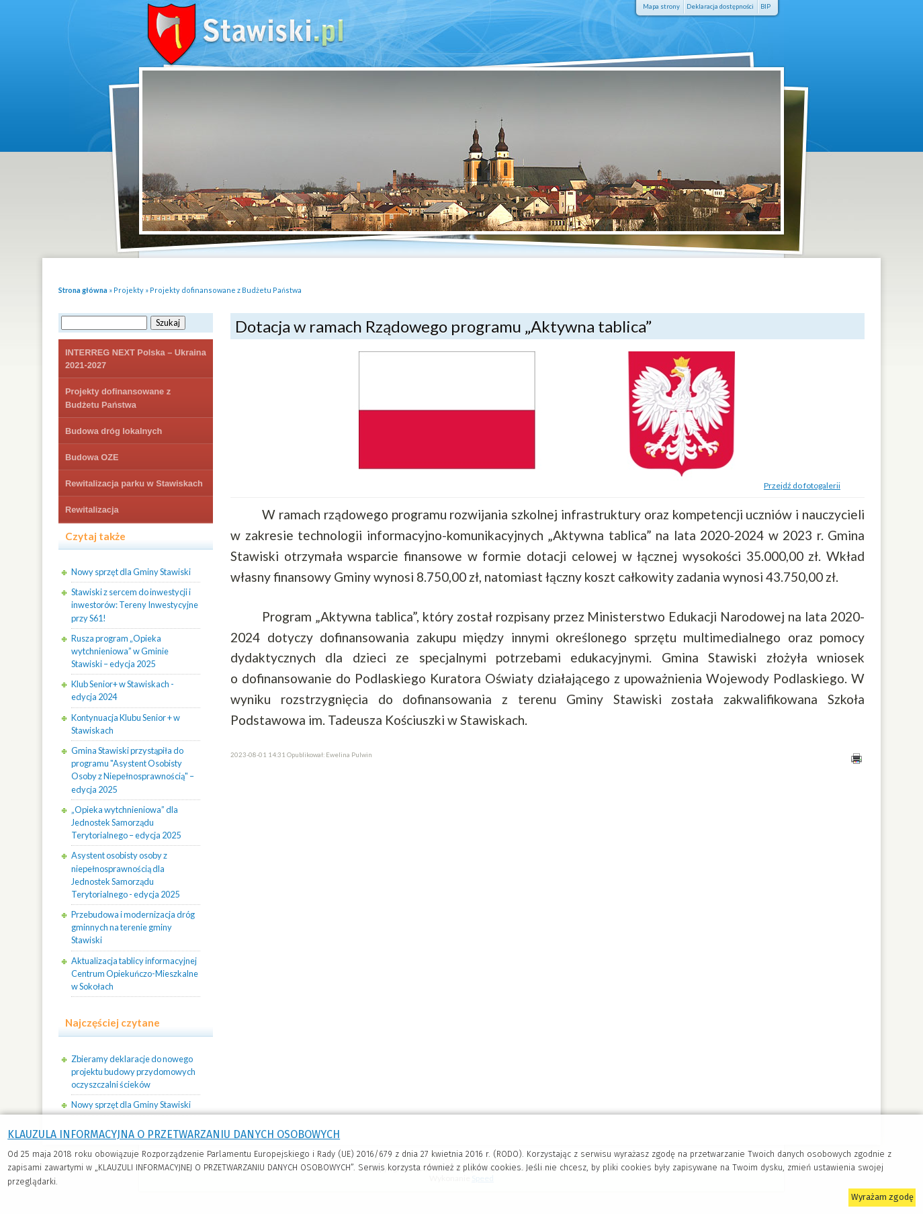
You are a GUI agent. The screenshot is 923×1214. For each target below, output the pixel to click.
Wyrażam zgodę (882, 1197)
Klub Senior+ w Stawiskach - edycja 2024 (122, 690)
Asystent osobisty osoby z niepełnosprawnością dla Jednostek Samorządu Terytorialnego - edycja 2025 (125, 875)
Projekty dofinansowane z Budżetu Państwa (226, 290)
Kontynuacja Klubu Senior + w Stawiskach (125, 724)
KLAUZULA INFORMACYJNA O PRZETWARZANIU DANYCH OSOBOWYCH (173, 1134)
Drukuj (856, 758)
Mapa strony (661, 6)
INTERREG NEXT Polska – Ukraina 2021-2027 (135, 358)
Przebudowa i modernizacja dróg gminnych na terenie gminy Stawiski (133, 927)
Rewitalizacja (92, 510)
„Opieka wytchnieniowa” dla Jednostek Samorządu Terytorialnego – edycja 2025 (126, 822)
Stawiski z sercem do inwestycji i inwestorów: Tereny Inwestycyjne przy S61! (134, 605)
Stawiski (226, 30)
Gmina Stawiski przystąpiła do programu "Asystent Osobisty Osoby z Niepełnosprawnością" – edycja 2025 (132, 770)
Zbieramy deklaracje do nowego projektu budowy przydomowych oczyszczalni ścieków (133, 1071)
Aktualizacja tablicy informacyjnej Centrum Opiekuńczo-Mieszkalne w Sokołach (134, 973)
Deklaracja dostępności (720, 6)
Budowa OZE (92, 457)
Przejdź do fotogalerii (802, 485)
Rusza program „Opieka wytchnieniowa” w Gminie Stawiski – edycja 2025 (120, 651)
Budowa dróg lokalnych (113, 431)
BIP (765, 6)
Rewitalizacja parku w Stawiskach (134, 483)
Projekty (129, 290)
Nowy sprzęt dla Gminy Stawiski (131, 571)
